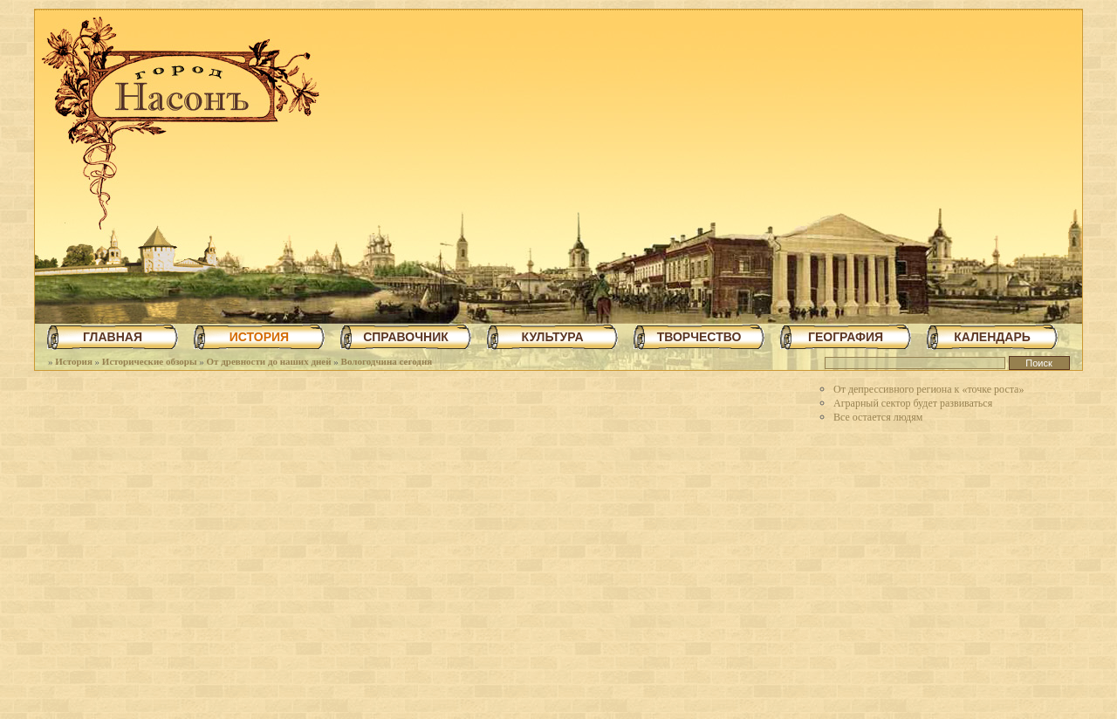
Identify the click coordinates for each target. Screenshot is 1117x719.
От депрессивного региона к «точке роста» (928, 389)
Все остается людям (877, 417)
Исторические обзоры (149, 361)
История (74, 361)
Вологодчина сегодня (387, 361)
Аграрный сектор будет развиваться (912, 403)
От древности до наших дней (268, 361)
